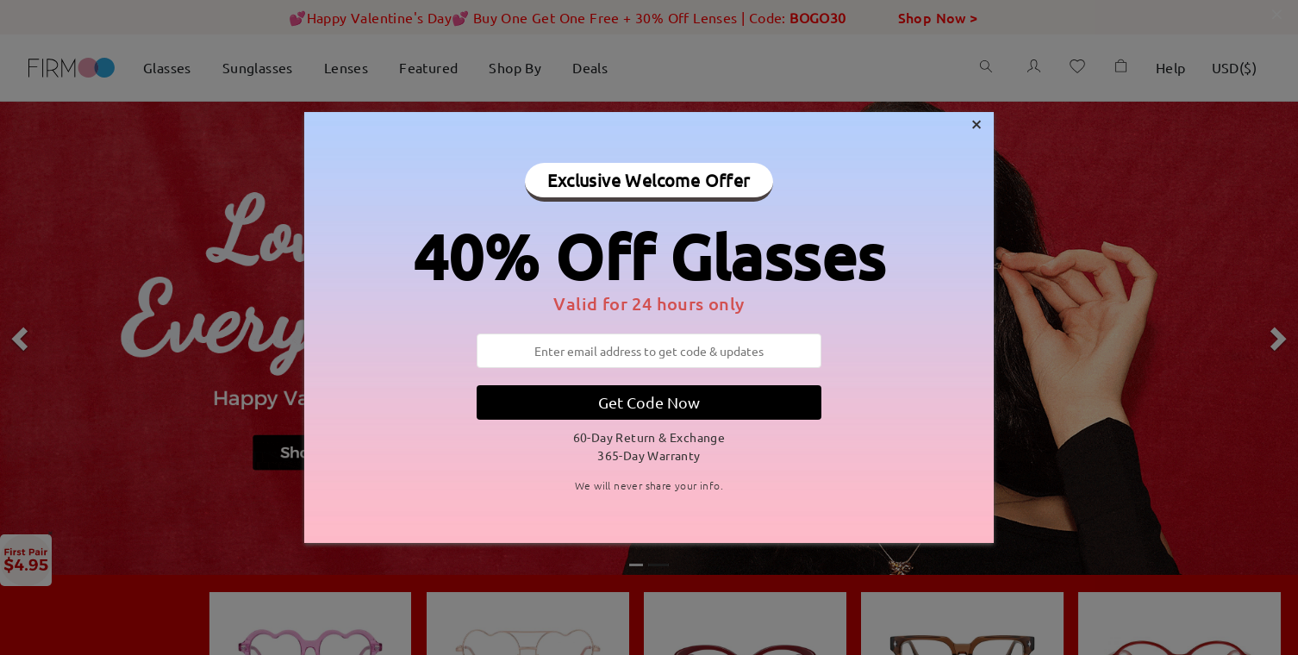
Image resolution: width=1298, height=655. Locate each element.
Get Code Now (649, 402)
